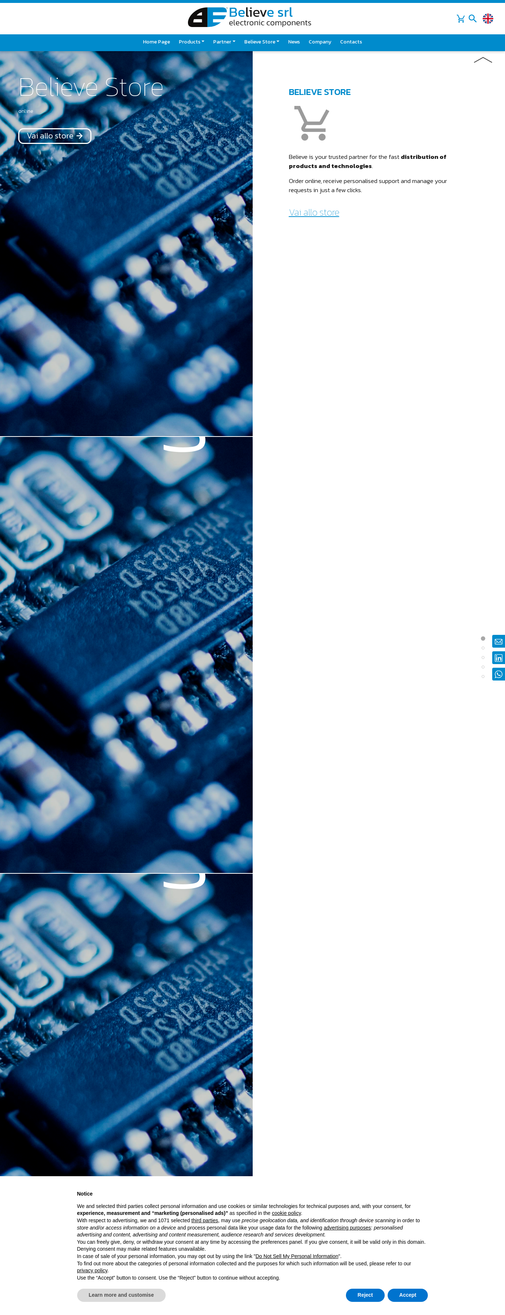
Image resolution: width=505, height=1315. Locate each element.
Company (320, 42)
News (294, 42)
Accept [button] (408, 1295)
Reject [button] (365, 1295)
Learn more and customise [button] (121, 1295)
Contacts (351, 42)
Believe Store (259, 42)
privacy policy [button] (92, 1270)
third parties (204, 1220)
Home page (156, 42)
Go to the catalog (323, 473)
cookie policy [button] (286, 1213)
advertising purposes (347, 1228)
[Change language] (488, 19)
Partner (222, 42)
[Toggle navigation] (473, 19)
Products (189, 42)
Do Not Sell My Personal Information (297, 1256)
